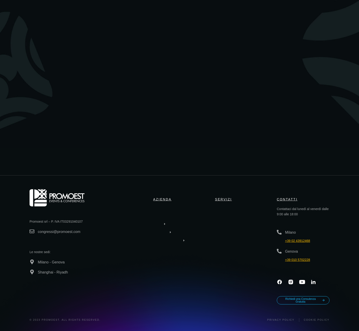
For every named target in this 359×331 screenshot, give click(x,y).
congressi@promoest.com (59, 232)
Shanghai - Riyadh (53, 272)
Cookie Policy (316, 319)
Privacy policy (280, 319)
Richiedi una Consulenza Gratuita (305, 300)
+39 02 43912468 (297, 241)
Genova (291, 251)
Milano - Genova (51, 262)
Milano (290, 232)
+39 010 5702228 (297, 260)
